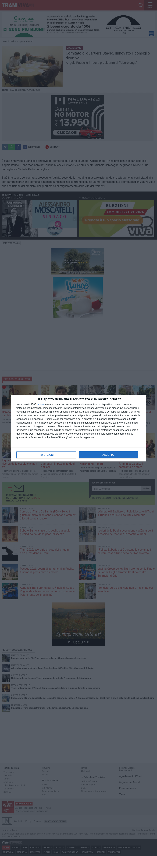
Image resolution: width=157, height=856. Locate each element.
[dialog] (78, 428)
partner (41, 404)
